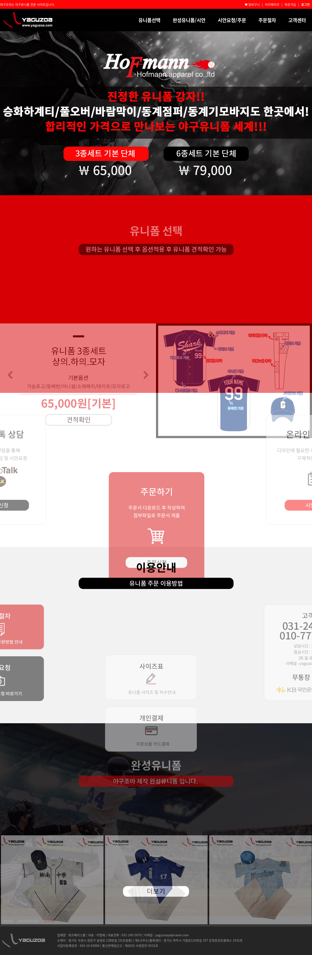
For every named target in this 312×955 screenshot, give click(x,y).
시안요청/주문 (232, 20)
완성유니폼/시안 (189, 20)
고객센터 (297, 20)
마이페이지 (272, 4)
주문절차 (267, 20)
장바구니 (252, 4)
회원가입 (290, 4)
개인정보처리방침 (28, 921)
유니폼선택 (149, 20)
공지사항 (49, 921)
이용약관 (7, 921)
